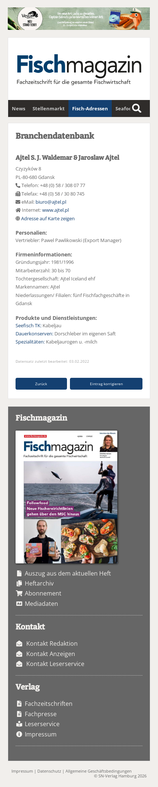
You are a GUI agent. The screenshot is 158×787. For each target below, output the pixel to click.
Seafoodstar (129, 108)
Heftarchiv (39, 583)
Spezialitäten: (30, 341)
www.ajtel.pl (55, 210)
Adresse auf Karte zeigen (48, 218)
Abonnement (43, 593)
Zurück (41, 383)
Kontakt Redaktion (52, 643)
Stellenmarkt (49, 108)
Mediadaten (41, 604)
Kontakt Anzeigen (50, 654)
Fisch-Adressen (90, 108)
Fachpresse (41, 714)
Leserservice (42, 724)
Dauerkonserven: (34, 333)
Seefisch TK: (28, 325)
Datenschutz (49, 771)
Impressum (41, 734)
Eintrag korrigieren (106, 383)
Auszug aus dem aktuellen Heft (68, 573)
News (18, 108)
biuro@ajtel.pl (51, 202)
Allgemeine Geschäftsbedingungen (98, 771)
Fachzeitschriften (49, 704)
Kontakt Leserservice (55, 664)
